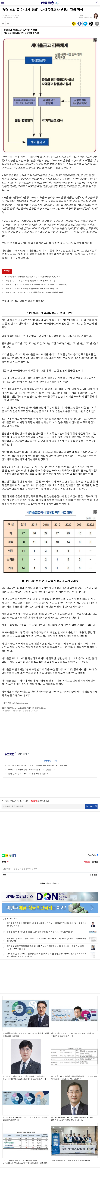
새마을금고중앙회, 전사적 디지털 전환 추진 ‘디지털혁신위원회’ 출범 (33, 292)
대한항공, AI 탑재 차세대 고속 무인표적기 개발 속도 (28, 774)
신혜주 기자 (23, 754)
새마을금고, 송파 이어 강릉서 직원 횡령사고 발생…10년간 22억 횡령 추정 (35, 284)
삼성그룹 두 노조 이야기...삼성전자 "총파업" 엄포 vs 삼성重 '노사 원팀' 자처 (37, 765)
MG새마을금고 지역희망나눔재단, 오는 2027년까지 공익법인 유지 (32, 277)
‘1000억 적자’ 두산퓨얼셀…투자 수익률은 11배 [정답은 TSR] (31, 770)
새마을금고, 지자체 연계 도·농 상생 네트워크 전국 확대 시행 (29, 281)
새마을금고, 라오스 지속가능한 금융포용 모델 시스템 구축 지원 (31, 288)
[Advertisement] (50, 731)
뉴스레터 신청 (91, 806)
